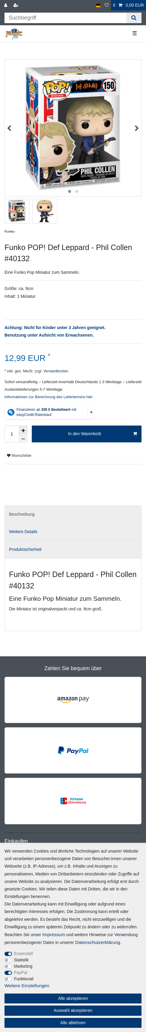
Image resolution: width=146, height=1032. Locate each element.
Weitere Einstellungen (26, 985)
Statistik (21, 959)
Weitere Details (23, 531)
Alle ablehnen (73, 1022)
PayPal (20, 972)
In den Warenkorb (102, 434)
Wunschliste (19, 455)
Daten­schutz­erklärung (97, 942)
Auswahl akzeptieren (73, 1010)
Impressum (53, 934)
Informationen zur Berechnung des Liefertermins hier (48, 397)
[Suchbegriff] (65, 18)
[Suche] (134, 18)
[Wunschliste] (107, 5)
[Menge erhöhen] (23, 430)
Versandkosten (55, 371)
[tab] (73, 514)
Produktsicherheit (25, 549)
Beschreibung (22, 514)
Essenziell (23, 953)
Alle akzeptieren (73, 998)
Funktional (24, 978)
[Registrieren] (16, 5)
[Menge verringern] (23, 438)
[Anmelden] (6, 5)
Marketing (23, 966)
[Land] (98, 5)
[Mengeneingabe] (11, 434)
